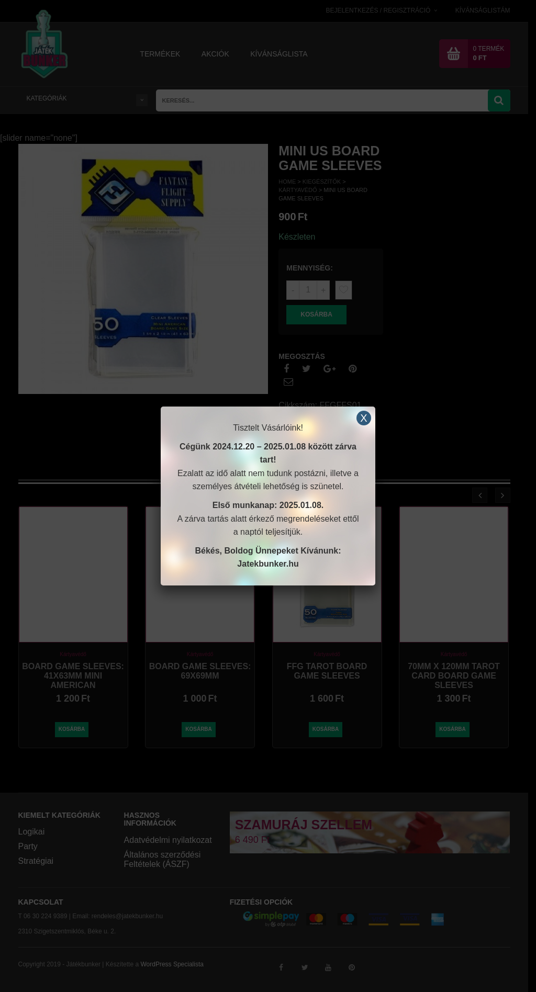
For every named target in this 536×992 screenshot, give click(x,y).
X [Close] (363, 418)
